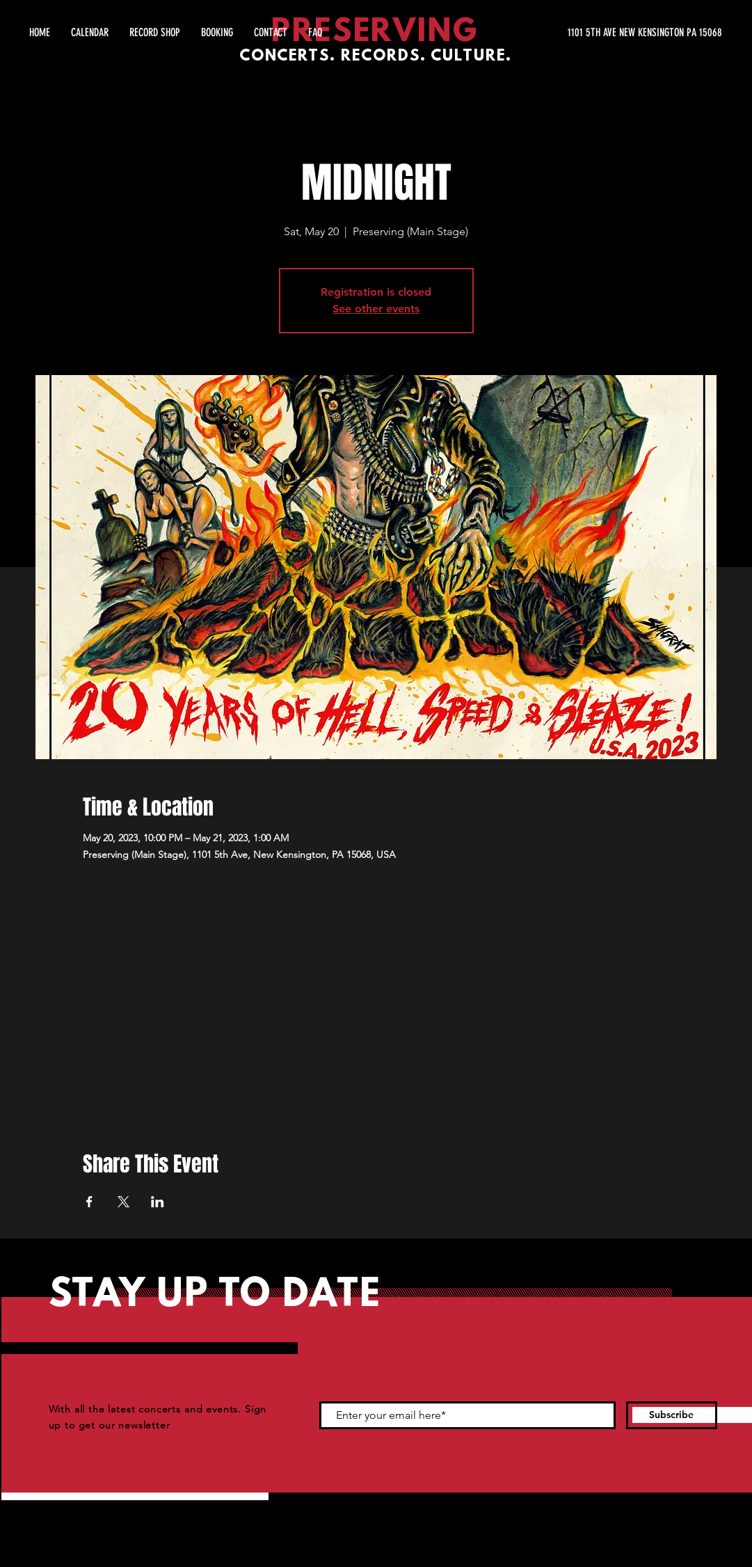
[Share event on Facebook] (89, 1201)
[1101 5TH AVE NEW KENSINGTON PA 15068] (590, 33)
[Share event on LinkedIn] (157, 1201)
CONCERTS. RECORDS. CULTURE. (375, 56)
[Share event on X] (123, 1201)
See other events (376, 308)
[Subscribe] (671, 1415)
